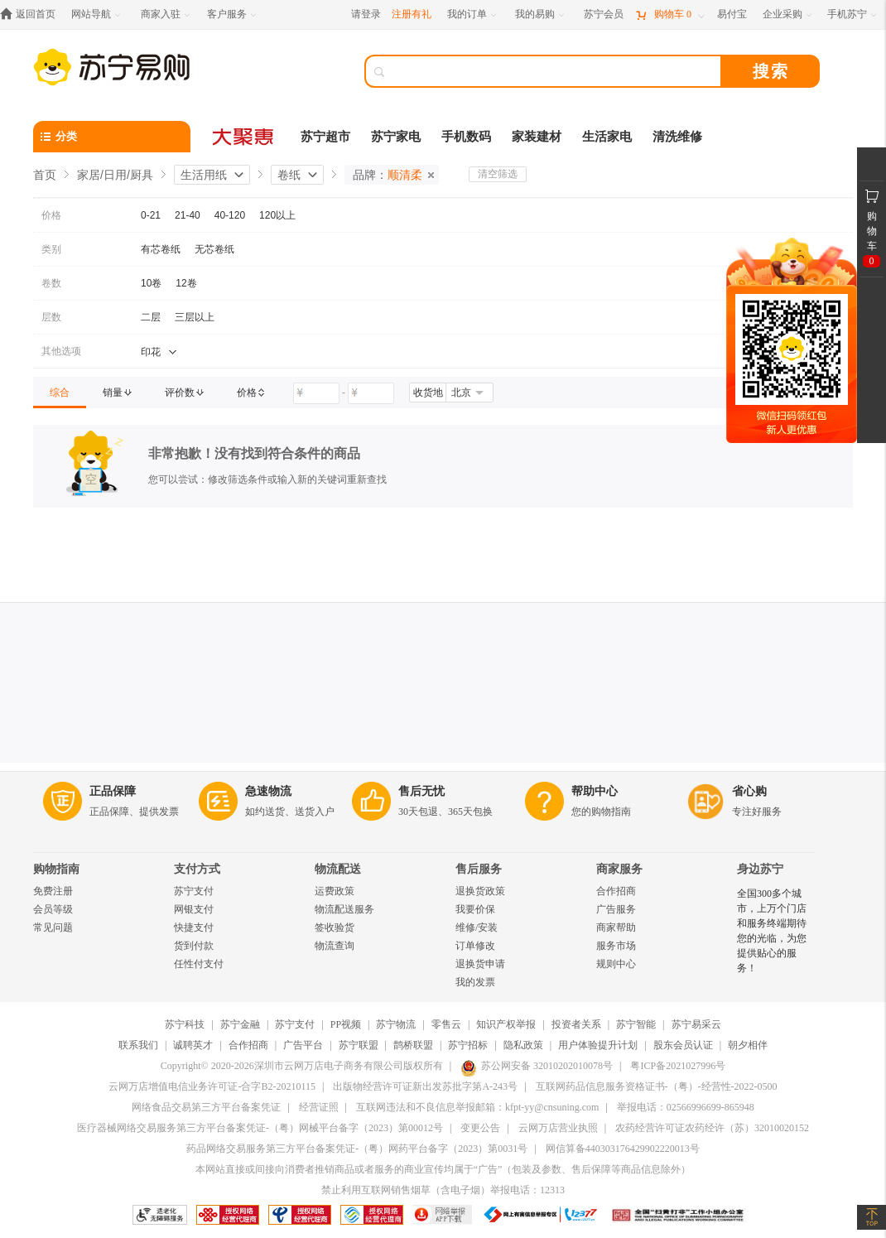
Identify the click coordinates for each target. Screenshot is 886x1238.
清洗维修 (677, 136)
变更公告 (480, 1128)
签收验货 (334, 927)
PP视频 (345, 1024)
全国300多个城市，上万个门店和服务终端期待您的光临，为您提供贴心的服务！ (772, 931)
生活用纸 (204, 174)
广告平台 (303, 1045)
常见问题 (53, 927)
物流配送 (338, 869)
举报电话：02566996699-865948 (685, 1107)
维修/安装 (476, 927)
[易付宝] (732, 14)
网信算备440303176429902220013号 (623, 1148)
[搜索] (554, 71)
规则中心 (616, 964)
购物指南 (56, 869)
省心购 (749, 791)
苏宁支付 (194, 891)
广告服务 (616, 909)
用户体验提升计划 (598, 1045)
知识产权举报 (506, 1024)
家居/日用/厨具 (115, 174)
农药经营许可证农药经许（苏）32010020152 (712, 1128)
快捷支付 (194, 927)
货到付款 (194, 945)
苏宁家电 (396, 136)
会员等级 (53, 909)
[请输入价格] (316, 393)
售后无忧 (421, 791)
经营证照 (319, 1107)
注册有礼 (411, 14)
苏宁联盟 (358, 1045)
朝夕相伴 (748, 1045)
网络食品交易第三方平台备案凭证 (206, 1107)
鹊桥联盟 (413, 1045)
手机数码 (466, 136)
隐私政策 (523, 1045)
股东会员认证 (683, 1045)
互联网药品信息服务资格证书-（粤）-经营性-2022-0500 (657, 1086)
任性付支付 (199, 964)
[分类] (111, 136)
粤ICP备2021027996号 (677, 1066)
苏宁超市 (325, 136)
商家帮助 (616, 927)
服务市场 (616, 945)
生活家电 (607, 136)
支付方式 (197, 869)
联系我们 (138, 1045)
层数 (51, 317)
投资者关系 (576, 1024)
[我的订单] (473, 14)
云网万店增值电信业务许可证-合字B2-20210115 (211, 1086)
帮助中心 (594, 791)
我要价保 (475, 909)
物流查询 (334, 945)
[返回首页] (32, 14)
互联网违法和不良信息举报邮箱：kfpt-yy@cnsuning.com (477, 1107)
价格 (51, 215)
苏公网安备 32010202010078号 (536, 1066)
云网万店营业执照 (558, 1128)
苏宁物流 (396, 1024)
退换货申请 (480, 964)
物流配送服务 (344, 909)
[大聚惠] (244, 136)
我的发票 (475, 982)
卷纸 (289, 174)
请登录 (366, 14)
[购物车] (670, 14)
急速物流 (268, 791)
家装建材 (536, 136)
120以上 (277, 215)
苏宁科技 (185, 1024)
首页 (44, 174)
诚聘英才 (193, 1045)
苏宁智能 (636, 1024)
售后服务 (478, 869)
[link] (59, 392)
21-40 (187, 215)
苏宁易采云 (696, 1024)
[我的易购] (541, 14)
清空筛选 (498, 174)
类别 (51, 249)
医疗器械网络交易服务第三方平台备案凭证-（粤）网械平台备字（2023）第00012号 (260, 1128)
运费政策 (334, 891)
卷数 (51, 283)
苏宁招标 (468, 1045)
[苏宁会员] (603, 14)
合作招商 (616, 891)
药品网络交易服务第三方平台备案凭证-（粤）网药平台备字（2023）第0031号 (356, 1148)
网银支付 (194, 909)
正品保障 (112, 791)
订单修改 (475, 945)
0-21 (151, 215)
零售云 (446, 1024)
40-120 (229, 215)
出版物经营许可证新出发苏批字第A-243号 (425, 1086)
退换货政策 (480, 891)
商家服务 (619, 869)
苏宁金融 (240, 1024)
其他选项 (61, 351)
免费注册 (53, 891)
